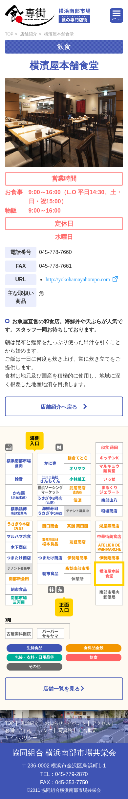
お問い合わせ (18, 730)
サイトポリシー (21, 737)
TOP (9, 34)
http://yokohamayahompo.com (78, 279)
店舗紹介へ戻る (58, 406)
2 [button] (64, 161)
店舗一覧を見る (64, 689)
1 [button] (53, 161)
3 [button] (74, 161)
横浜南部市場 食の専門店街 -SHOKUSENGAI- (47, 15)
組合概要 (87, 730)
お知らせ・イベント (65, 723)
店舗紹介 (28, 34)
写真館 (65, 730)
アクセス (101, 723)
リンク (46, 730)
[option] (64, 122)
